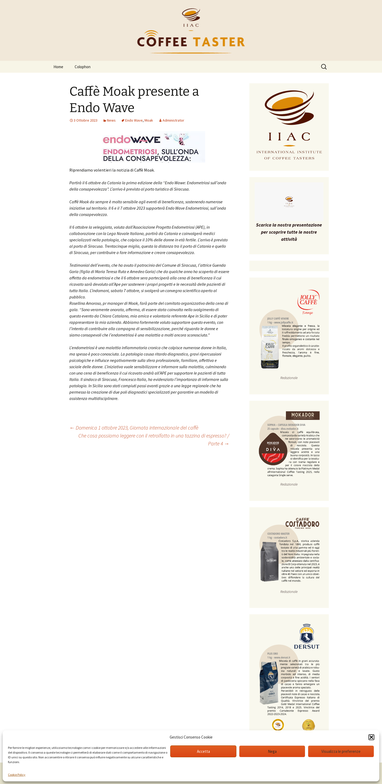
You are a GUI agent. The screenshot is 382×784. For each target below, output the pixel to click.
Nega (272, 751)
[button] (371, 737)
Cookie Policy (16, 775)
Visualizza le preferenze (341, 751)
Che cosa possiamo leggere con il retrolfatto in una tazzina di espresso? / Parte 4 (153, 439)
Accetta (203, 751)
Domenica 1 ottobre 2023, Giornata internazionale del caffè (133, 427)
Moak (149, 120)
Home (58, 66)
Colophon (83, 66)
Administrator (173, 120)
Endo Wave (134, 120)
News (111, 120)
